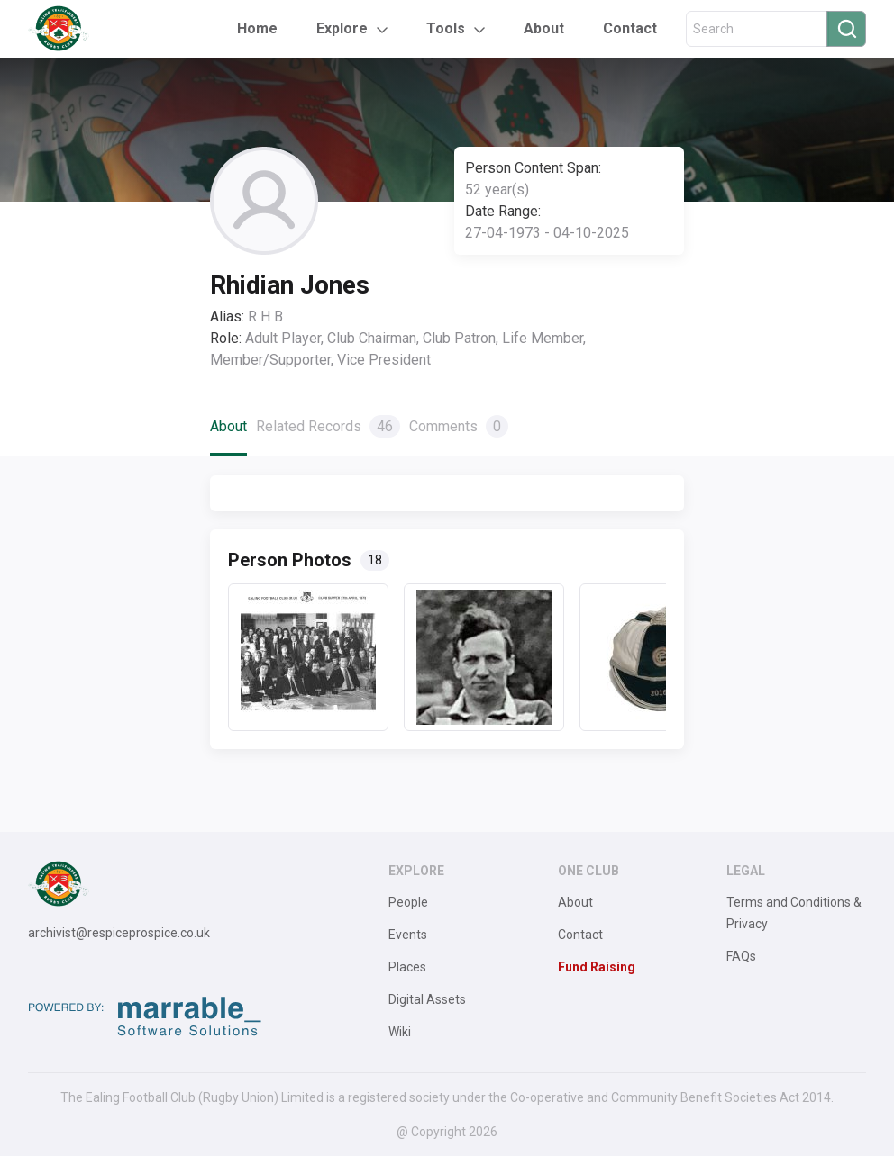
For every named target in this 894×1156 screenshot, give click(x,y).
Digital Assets (427, 999)
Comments (458, 426)
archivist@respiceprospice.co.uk (119, 933)
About (544, 28)
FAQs (741, 956)
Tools (445, 28)
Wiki (399, 1032)
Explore (342, 28)
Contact (630, 28)
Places (407, 967)
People (408, 902)
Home (257, 28)
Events (407, 934)
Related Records (328, 426)
